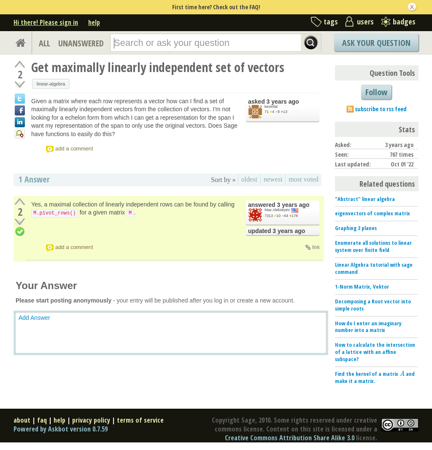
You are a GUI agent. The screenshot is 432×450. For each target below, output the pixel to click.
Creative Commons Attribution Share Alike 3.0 (289, 437)
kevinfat (271, 106)
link (316, 247)
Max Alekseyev (277, 210)
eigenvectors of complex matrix (372, 213)
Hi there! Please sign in (46, 22)
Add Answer (34, 317)
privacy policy (91, 420)
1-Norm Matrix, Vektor (362, 286)
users (365, 21)
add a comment (74, 148)
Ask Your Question (376, 42)
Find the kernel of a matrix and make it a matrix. (375, 377)
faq (42, 420)
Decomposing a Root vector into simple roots (373, 304)
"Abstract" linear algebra (365, 199)
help (94, 22)
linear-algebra (51, 83)
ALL (44, 43)
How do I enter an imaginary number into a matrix (368, 326)
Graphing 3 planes (356, 228)
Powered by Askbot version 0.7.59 (61, 429)
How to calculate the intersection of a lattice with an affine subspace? (375, 352)
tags (331, 21)
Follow (376, 92)
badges (404, 21)
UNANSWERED (81, 43)
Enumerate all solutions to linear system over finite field (373, 246)
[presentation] (402, 374)
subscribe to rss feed (381, 109)
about (22, 420)
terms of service (140, 420)
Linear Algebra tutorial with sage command (374, 268)
